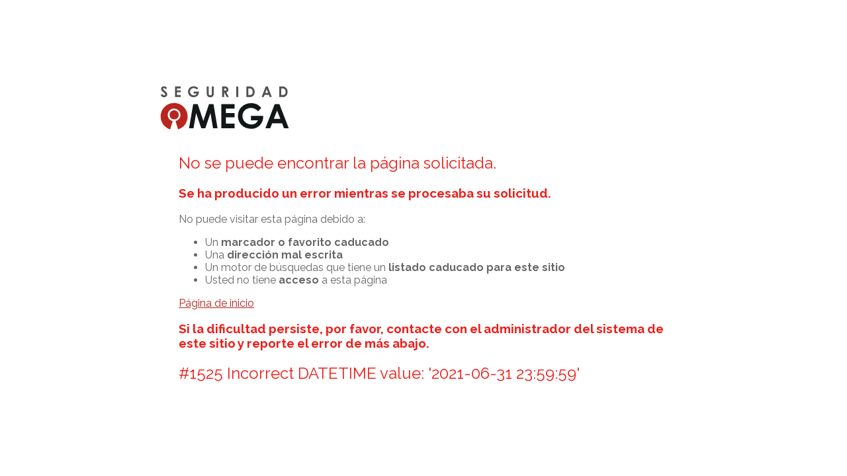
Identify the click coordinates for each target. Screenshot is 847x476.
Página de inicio (216, 303)
